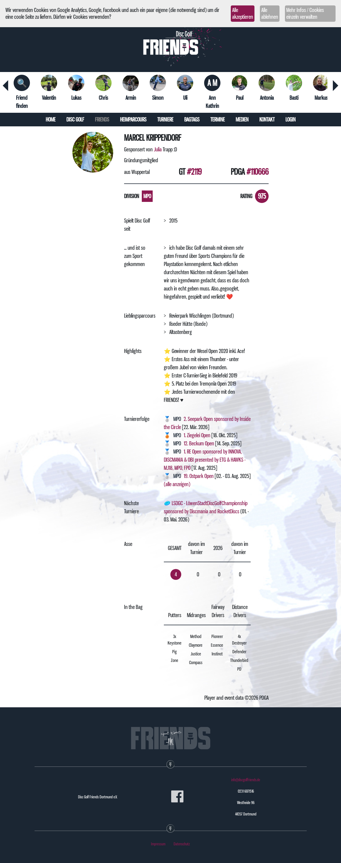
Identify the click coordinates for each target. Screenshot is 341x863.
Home (51, 119)
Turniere (165, 119)
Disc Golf (75, 119)
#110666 (258, 172)
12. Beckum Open (199, 443)
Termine (217, 119)
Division (131, 196)
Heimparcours (133, 119)
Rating (246, 196)
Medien (242, 119)
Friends (102, 119)
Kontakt (267, 119)
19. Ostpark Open (199, 476)
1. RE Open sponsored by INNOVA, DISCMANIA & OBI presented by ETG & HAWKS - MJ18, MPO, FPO (204, 459)
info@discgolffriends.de (245, 780)
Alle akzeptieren (242, 13)
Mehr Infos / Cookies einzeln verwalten (305, 13)
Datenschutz (182, 844)
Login (290, 119)
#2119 (194, 172)
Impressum (158, 844)
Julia (158, 149)
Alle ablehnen (269, 13)
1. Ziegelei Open (197, 435)
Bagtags (191, 119)
